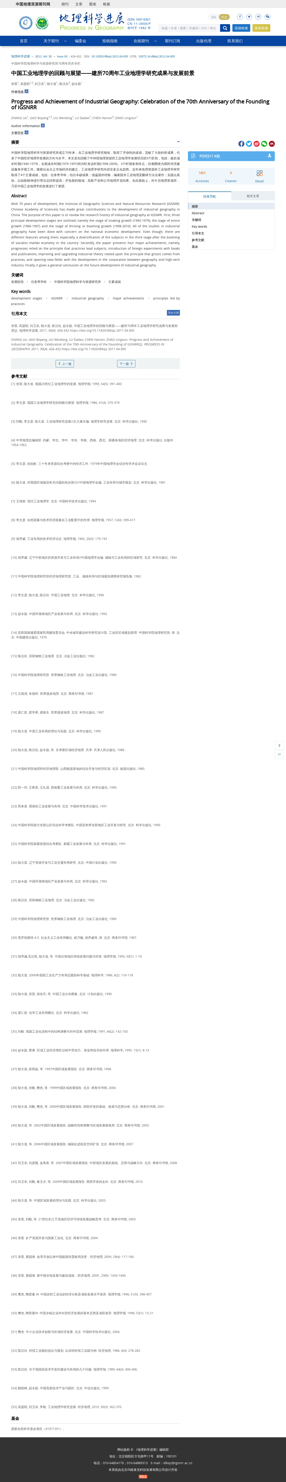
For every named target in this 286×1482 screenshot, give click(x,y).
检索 (106, 4)
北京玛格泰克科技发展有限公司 (143, 1469)
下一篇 (126, 364)
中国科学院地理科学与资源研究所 (77, 282)
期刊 (65, 4)
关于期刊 (51, 40)
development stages (26, 298)
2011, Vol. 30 (43, 56)
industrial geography (88, 298)
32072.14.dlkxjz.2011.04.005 (157, 56)
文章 (78, 4)
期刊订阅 (172, 40)
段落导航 (209, 196)
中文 (224, 17)
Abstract (198, 213)
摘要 (195, 206)
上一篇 (65, 364)
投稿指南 (110, 40)
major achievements (128, 298)
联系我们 (235, 40)
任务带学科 (39, 282)
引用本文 (198, 233)
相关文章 (253, 196)
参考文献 (198, 240)
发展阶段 (17, 282)
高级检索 (241, 28)
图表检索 (261, 28)
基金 (195, 246)
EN (214, 17)
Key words (199, 226)
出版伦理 (203, 40)
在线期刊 (141, 40)
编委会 (80, 40)
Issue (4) (62, 56)
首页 (23, 40)
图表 (92, 4)
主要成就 (114, 282)
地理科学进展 (20, 56)
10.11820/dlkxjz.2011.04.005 (109, 56)
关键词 (196, 220)
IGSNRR (57, 298)
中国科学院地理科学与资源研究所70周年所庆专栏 (45, 63)
